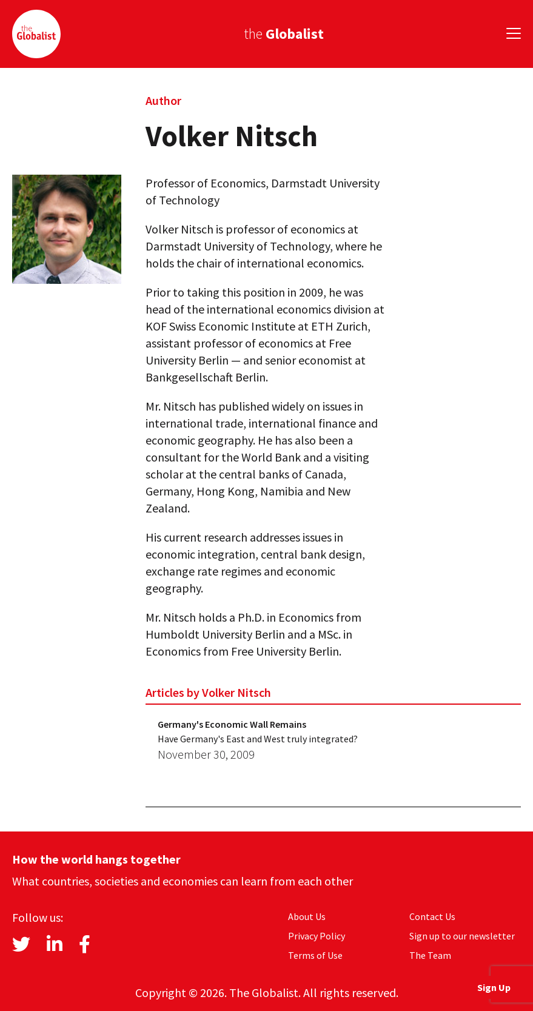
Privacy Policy (316, 936)
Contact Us (432, 916)
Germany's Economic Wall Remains (232, 724)
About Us (307, 916)
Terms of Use (315, 955)
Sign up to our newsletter (462, 936)
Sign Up (494, 987)
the (284, 33)
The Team (430, 955)
